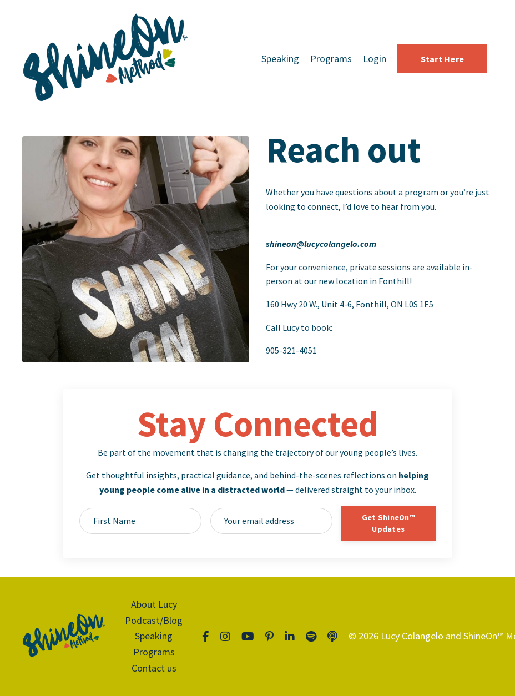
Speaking (280, 58)
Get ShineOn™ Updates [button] (388, 523)
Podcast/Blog (154, 620)
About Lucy (154, 604)
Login (374, 58)
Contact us (154, 668)
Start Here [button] (442, 58)
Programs (331, 58)
